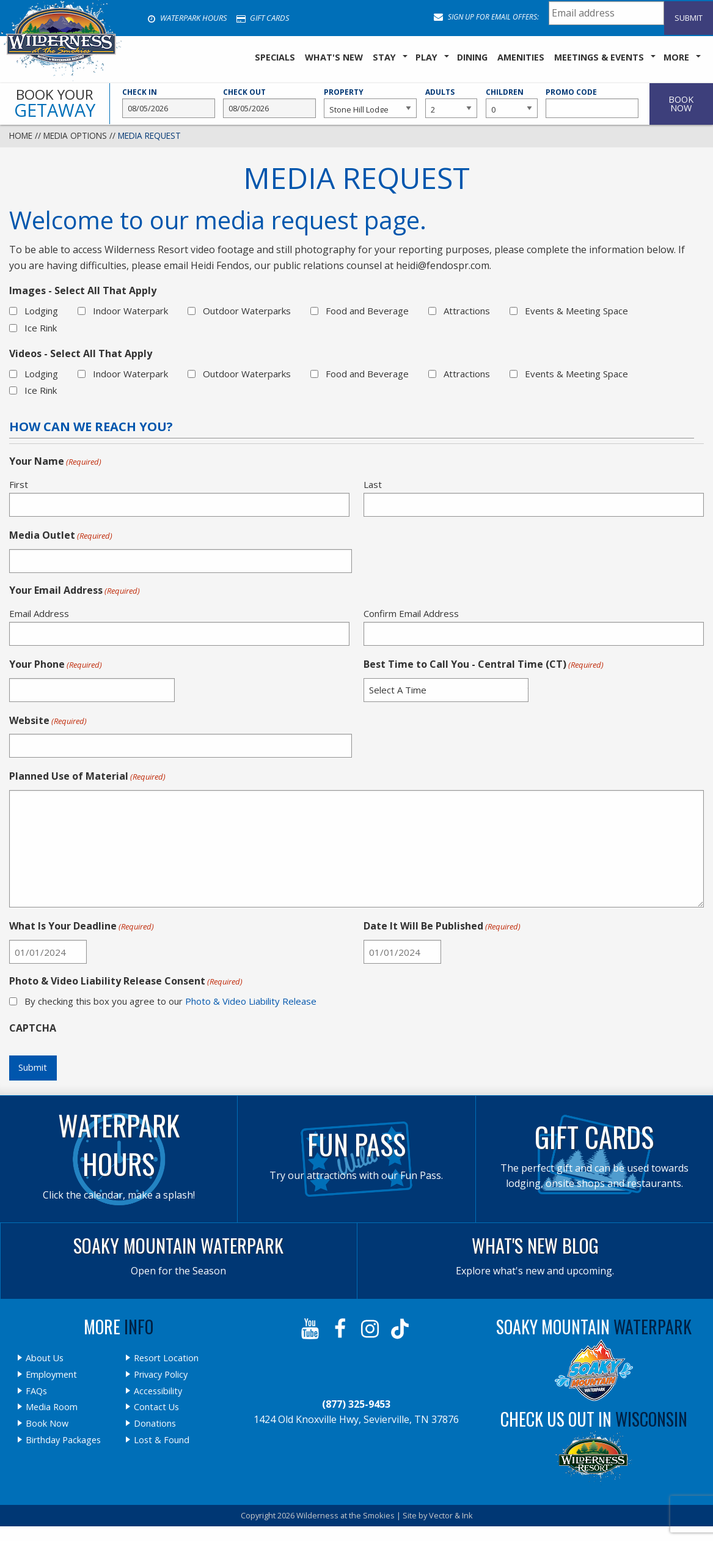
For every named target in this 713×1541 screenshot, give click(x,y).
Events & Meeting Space (576, 311)
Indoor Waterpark (130, 311)
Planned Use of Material (87, 776)
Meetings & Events (599, 57)
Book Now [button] (680, 104)
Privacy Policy (161, 1374)
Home (20, 135)
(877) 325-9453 (356, 1404)
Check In (168, 103)
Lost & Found (161, 1440)
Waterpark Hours (187, 17)
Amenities (520, 57)
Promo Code (592, 103)
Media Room (52, 1407)
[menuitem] (275, 58)
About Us (45, 1358)
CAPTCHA (32, 1028)
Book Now (47, 1423)
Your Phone (55, 664)
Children (512, 103)
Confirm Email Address (411, 613)
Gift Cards (262, 17)
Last (373, 484)
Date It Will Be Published (442, 926)
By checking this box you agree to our (170, 1001)
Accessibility (158, 1391)
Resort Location (166, 1358)
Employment (51, 1374)
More (676, 57)
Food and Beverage (367, 311)
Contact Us (156, 1407)
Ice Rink (40, 328)
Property (370, 103)
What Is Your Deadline (81, 926)
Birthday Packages (63, 1440)
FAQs (36, 1391)
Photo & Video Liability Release (250, 1001)
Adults (451, 103)
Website (48, 721)
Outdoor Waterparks (247, 311)
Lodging (41, 311)
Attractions (467, 311)
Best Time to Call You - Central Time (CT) (484, 664)
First (18, 484)
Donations (155, 1423)
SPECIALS (275, 57)
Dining (472, 57)
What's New (334, 57)
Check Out (269, 103)
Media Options (75, 135)
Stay (384, 57)
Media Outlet (60, 535)
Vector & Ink (451, 1515)
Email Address (39, 613)
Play (426, 57)
